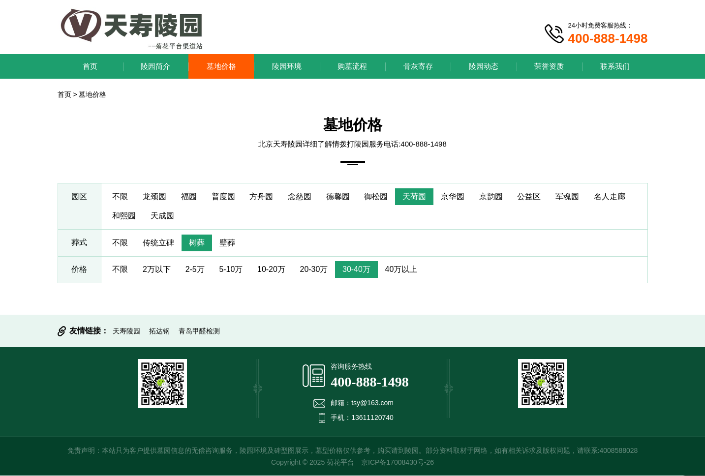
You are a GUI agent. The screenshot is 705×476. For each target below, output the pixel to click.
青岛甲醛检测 (199, 331)
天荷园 (416, 196)
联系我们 (615, 66)
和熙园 (124, 215)
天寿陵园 (126, 331)
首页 (90, 66)
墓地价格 (221, 66)
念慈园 (300, 196)
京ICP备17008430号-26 (397, 463)
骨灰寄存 (418, 66)
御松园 (377, 196)
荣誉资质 (549, 66)
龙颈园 (155, 196)
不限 (120, 196)
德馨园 (339, 196)
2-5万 (195, 270)
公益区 (531, 196)
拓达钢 (159, 331)
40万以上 (402, 270)
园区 (79, 196)
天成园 (163, 215)
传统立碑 (159, 242)
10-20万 (272, 270)
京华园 (454, 196)
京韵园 (492, 196)
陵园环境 (287, 66)
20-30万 (315, 270)
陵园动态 (483, 66)
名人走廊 (611, 196)
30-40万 (357, 270)
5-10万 (232, 270)
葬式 (79, 242)
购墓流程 (352, 66)
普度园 (224, 196)
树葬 (197, 242)
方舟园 (262, 196)
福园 (189, 196)
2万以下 (157, 270)
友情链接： (89, 331)
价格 (79, 270)
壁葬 (228, 242)
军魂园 (569, 196)
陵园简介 (155, 66)
